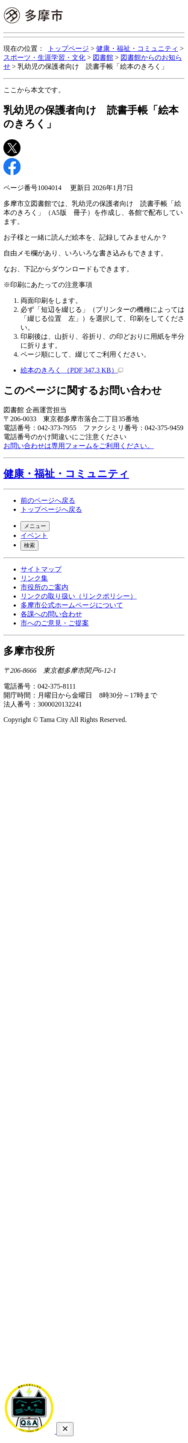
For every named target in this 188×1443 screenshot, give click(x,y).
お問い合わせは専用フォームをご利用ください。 (78, 445)
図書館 (103, 57)
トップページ (68, 48)
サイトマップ (41, 569)
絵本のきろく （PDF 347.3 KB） (72, 370)
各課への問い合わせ (51, 614)
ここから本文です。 (34, 90)
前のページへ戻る (48, 500)
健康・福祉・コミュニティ (137, 48)
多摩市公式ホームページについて (72, 605)
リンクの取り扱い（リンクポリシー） (79, 596)
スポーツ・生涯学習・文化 (44, 57)
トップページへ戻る (51, 509)
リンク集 (34, 578)
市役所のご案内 (44, 587)
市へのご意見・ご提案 (55, 623)
